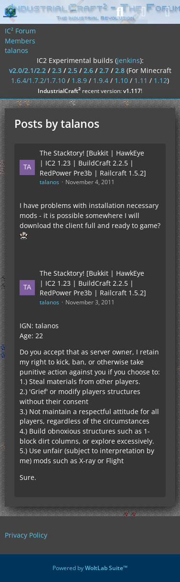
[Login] (143, 12)
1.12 (160, 80)
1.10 (121, 80)
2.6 (88, 70)
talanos (49, 182)
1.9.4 (100, 80)
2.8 (120, 70)
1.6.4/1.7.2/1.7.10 (38, 80)
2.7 (104, 70)
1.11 (141, 80)
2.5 (72, 70)
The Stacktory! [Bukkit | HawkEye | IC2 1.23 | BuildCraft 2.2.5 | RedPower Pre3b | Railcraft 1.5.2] (93, 162)
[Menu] (167, 11)
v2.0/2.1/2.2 (27, 70)
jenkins (128, 60)
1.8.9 (79, 80)
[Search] (119, 11)
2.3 (57, 70)
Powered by (90, 568)
